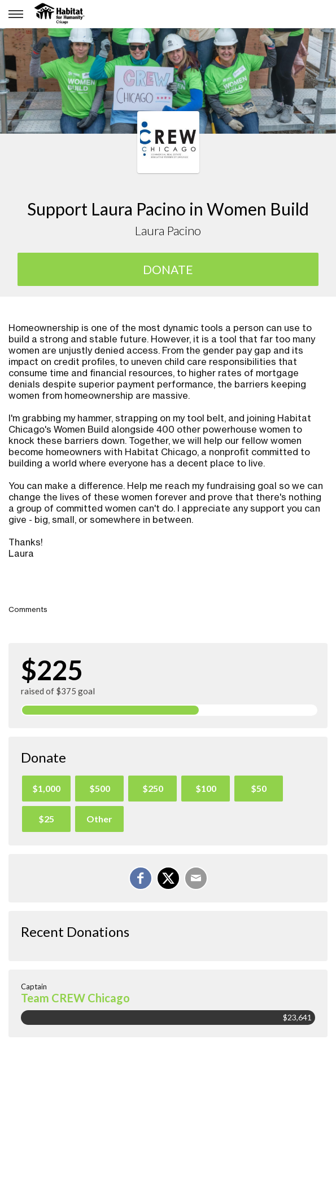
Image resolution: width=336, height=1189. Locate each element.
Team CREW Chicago (75, 998)
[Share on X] (168, 878)
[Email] (196, 878)
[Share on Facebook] (140, 878)
